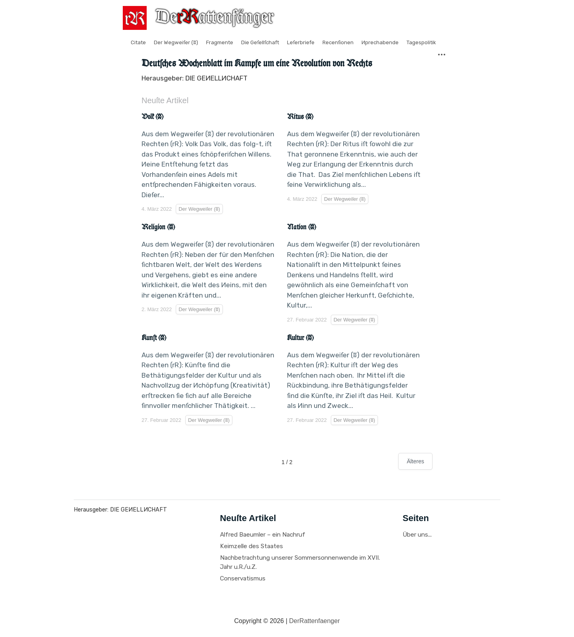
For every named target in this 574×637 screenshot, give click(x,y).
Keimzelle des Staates (251, 546)
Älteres (415, 461)
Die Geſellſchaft (260, 42)
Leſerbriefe (301, 42)
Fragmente (219, 42)
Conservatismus (242, 578)
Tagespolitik (421, 42)
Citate (138, 42)
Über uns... (417, 534)
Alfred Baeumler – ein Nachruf (262, 534)
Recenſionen (338, 42)
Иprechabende (380, 42)
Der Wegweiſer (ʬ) (176, 42)
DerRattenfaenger (314, 620)
